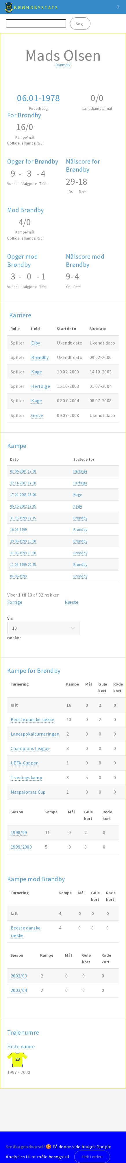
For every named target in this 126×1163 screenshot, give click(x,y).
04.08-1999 (18, 576)
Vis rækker (43, 628)
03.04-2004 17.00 (23, 471)
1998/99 (19, 832)
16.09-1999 (18, 529)
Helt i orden (92, 1157)
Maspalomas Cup (28, 792)
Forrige (14, 602)
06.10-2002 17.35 (23, 506)
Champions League (30, 748)
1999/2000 (21, 847)
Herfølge (40, 386)
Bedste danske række (32, 719)
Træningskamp (26, 777)
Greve (37, 415)
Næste (72, 602)
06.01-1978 (38, 98)
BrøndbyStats (36, 7)
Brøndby (40, 357)
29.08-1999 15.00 (23, 541)
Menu (118, 7)
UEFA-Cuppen (25, 763)
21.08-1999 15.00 (23, 553)
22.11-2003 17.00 (23, 483)
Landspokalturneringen (35, 734)
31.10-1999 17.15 (23, 518)
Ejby (35, 343)
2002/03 (19, 976)
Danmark (63, 64)
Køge (36, 372)
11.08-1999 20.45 (23, 564)
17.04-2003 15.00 (23, 494)
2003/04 (19, 990)
